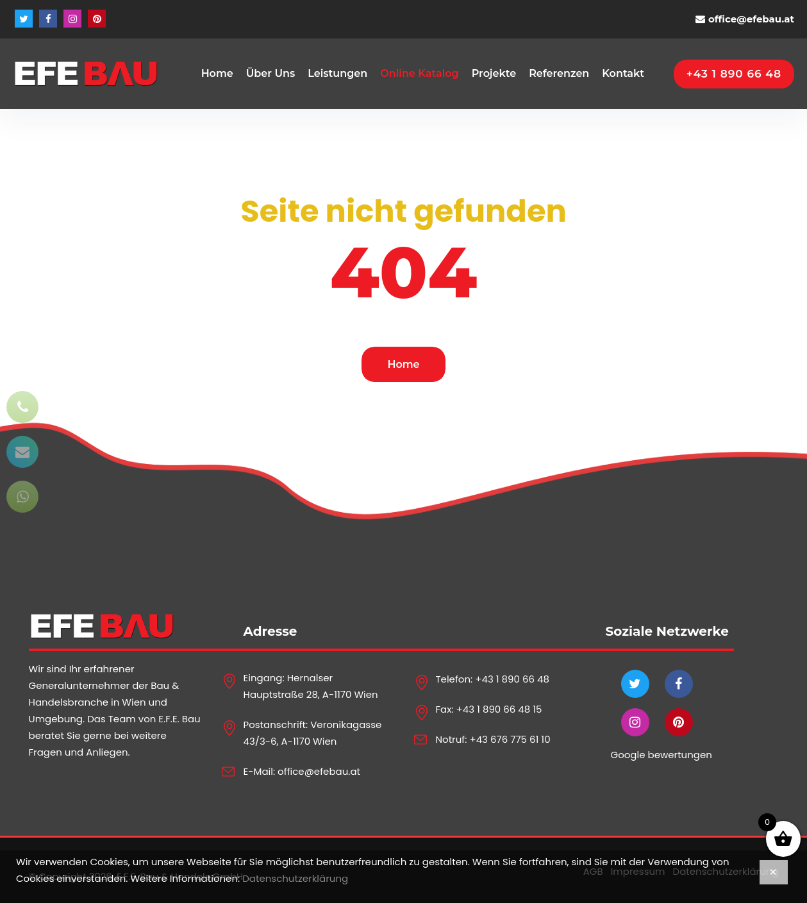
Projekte (494, 73)
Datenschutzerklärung (295, 878)
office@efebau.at (751, 19)
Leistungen (337, 73)
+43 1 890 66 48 (512, 679)
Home (217, 73)
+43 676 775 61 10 (509, 739)
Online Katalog (419, 73)
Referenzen (559, 73)
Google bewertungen (661, 754)
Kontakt (623, 73)
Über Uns (270, 73)
